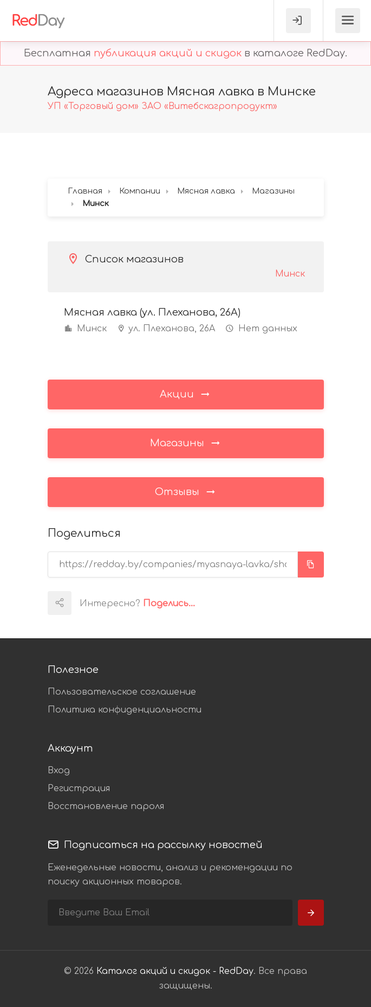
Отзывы (186, 491)
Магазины (186, 442)
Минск (290, 274)
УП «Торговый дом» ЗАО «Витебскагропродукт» (162, 106)
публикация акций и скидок (168, 53)
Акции (185, 394)
